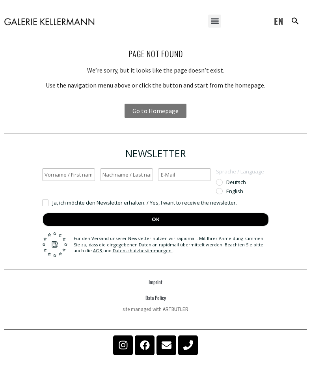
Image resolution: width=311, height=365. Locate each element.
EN (278, 21)
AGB (98, 250)
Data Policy (155, 298)
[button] (214, 21)
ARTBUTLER (175, 309)
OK (155, 219)
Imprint (155, 282)
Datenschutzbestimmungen (143, 250)
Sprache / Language (240, 171)
